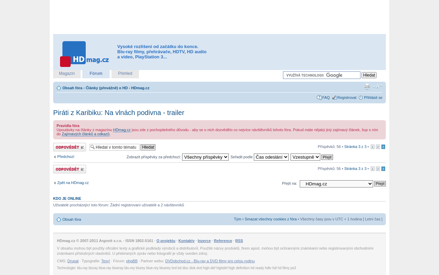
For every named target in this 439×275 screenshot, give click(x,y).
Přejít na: (289, 183)
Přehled (125, 73)
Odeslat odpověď (69, 147)
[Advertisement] (219, 17)
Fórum (96, 73)
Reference (223, 241)
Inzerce (204, 241)
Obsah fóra (72, 88)
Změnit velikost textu (377, 86)
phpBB (132, 261)
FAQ (326, 97)
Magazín (67, 73)
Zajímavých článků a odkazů (85, 134)
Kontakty (186, 241)
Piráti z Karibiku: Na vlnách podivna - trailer (118, 112)
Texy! (105, 261)
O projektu (165, 241)
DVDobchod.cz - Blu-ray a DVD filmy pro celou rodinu (210, 261)
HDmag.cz (140, 88)
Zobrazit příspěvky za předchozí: (178, 157)
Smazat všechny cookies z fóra (271, 219)
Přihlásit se (373, 97)
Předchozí (65, 156)
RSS (239, 241)
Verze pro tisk (367, 86)
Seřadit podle (259, 157)
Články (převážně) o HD (107, 88)
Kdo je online (67, 198)
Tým (237, 219)
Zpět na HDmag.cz (73, 183)
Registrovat (347, 97)
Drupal (73, 261)
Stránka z (355, 147)
